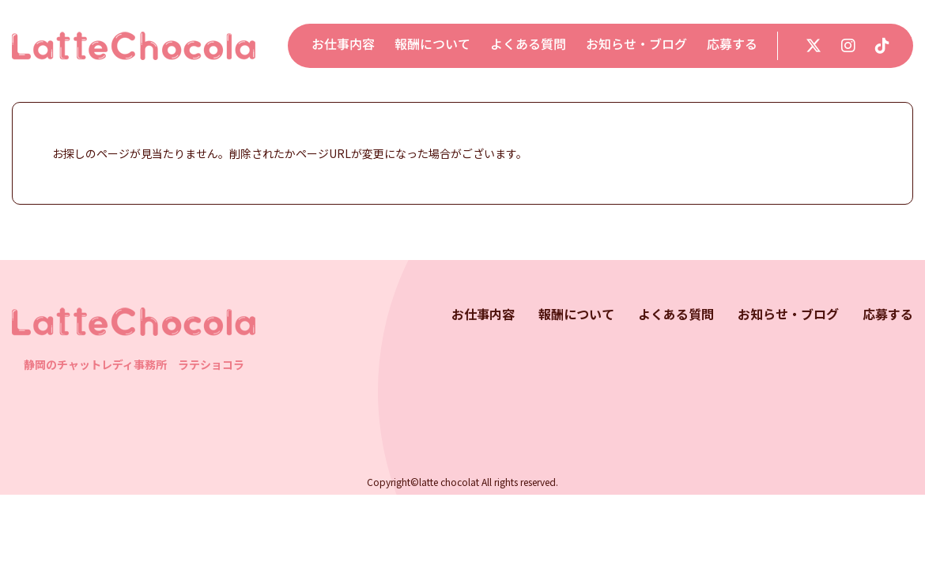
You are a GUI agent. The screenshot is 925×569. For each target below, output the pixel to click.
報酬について (432, 44)
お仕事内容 (343, 44)
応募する (732, 44)
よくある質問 (528, 44)
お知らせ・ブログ (636, 44)
